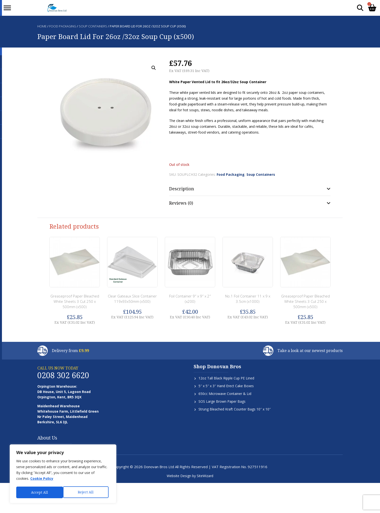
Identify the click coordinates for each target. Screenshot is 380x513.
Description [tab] (181, 189)
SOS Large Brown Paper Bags (221, 401)
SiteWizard (205, 475)
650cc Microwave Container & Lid (224, 393)
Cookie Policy (41, 479)
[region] (63, 474)
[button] (153, 68)
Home (42, 26)
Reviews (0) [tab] (181, 203)
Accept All (86, 492)
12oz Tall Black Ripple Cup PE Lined (226, 378)
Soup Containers (93, 26)
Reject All (39, 492)
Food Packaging (62, 26)
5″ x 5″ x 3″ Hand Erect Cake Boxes (226, 386)
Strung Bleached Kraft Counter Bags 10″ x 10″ (234, 409)
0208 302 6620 (63, 375)
